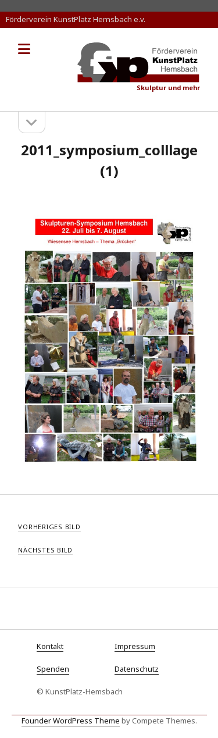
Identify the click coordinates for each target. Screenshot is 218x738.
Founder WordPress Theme (71, 720)
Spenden (53, 669)
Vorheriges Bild (49, 526)
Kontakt (50, 646)
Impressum (135, 646)
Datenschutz (137, 669)
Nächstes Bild (45, 550)
